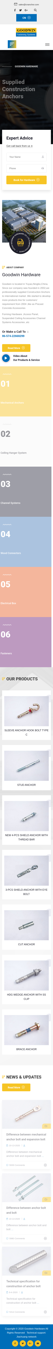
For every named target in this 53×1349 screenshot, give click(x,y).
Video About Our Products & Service (21, 358)
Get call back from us (19, 146)
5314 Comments (17, 1313)
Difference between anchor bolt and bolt (26, 1211)
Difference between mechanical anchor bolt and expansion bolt (26, 1138)
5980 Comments (17, 1240)
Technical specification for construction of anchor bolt (23, 1285)
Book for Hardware (26, 180)
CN (26, 17)
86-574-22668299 (13, 336)
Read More (16, 348)
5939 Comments (17, 1166)
